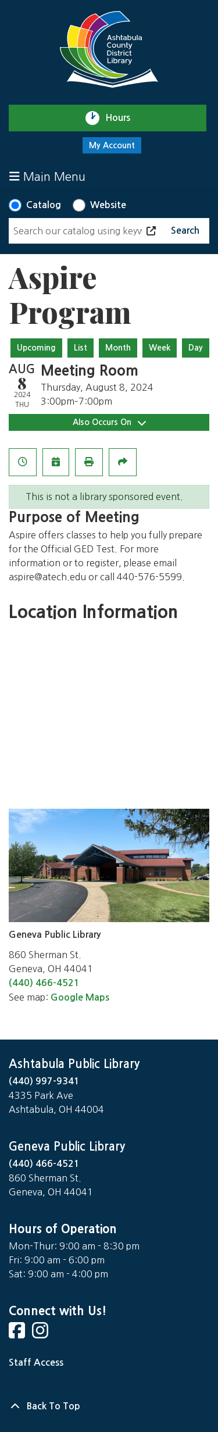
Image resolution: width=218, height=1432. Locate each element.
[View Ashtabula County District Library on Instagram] (41, 1334)
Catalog (43, 205)
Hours (122, 118)
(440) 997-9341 (44, 1081)
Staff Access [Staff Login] (36, 1362)
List (80, 348)
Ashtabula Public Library (74, 1064)
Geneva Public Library (67, 1146)
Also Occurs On (109, 422)
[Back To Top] (109, 1406)
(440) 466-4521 (44, 983)
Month (118, 348)
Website (108, 205)
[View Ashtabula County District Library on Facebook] (18, 1334)
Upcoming (36, 348)
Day (195, 348)
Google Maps (80, 997)
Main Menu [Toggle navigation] (47, 176)
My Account (112, 145)
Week (159, 348)
